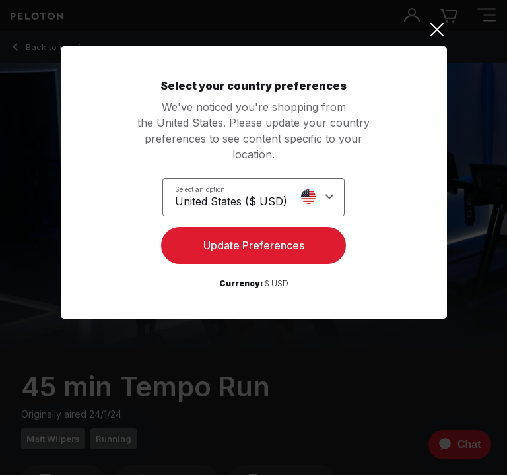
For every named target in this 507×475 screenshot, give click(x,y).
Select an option (200, 189)
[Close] (254, 29)
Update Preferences (253, 245)
